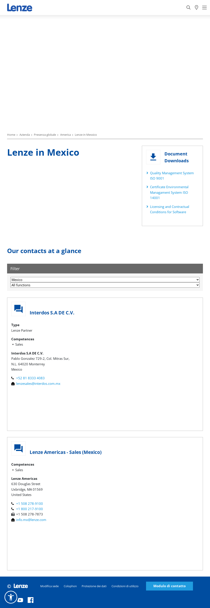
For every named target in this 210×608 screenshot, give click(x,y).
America (65, 135)
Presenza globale (45, 135)
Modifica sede (49, 586)
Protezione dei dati (94, 586)
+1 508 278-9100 (27, 503)
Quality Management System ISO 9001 (172, 175)
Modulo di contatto (169, 586)
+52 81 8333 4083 (28, 378)
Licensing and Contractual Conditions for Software (169, 209)
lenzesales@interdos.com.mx (35, 383)
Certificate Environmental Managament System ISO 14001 (169, 192)
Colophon (70, 586)
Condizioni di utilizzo (125, 586)
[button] (10, 597)
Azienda (24, 135)
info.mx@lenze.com (28, 519)
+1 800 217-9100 (27, 509)
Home (11, 135)
